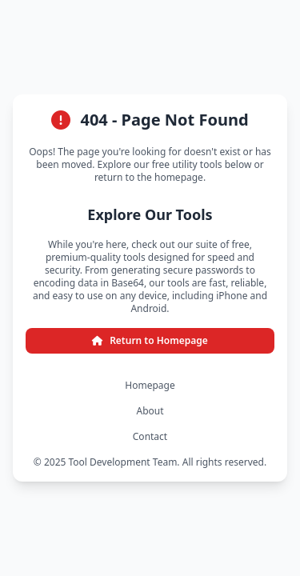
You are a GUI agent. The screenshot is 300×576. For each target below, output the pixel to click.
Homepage (149, 385)
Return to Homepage (150, 340)
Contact (150, 436)
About (149, 411)
